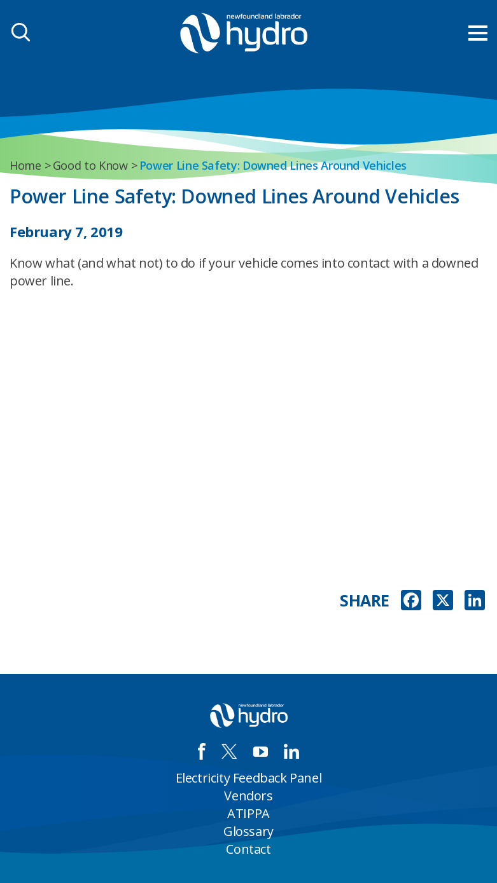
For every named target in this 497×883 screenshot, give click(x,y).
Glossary (248, 831)
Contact (248, 849)
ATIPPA (248, 813)
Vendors (248, 795)
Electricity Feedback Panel (249, 777)
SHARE (364, 600)
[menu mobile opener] (477, 33)
